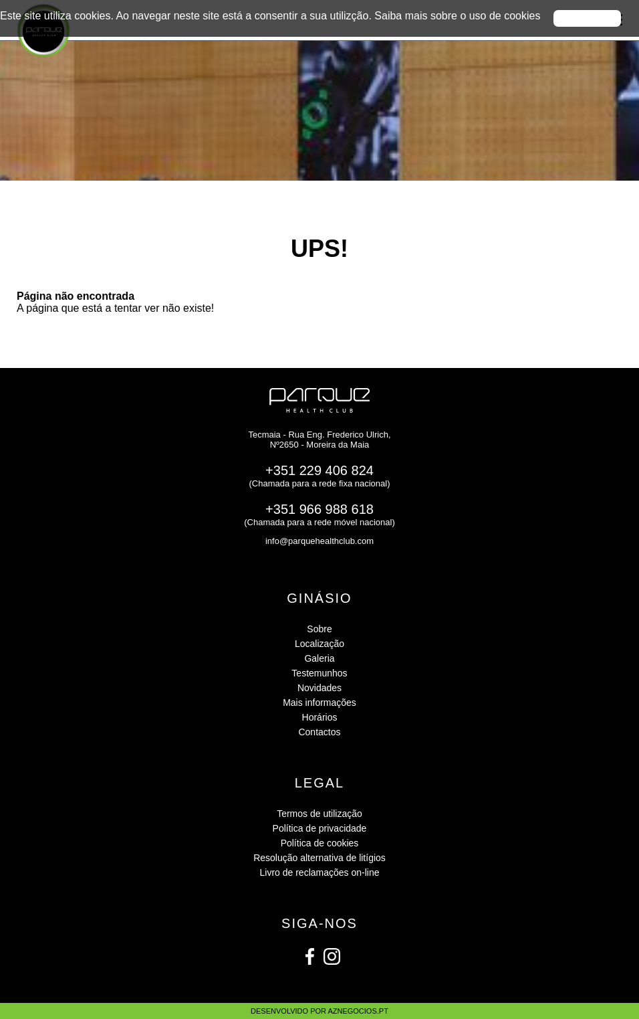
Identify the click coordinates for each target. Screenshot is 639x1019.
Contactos (319, 732)
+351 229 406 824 (319, 470)
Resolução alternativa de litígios (319, 857)
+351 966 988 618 (319, 509)
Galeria (319, 658)
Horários (320, 717)
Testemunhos (319, 673)
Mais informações (319, 702)
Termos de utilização (319, 813)
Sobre (319, 629)
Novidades (319, 687)
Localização (319, 643)
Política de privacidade (320, 828)
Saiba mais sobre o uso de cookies (457, 15)
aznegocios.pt (358, 1011)
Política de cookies (320, 843)
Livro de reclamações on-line (320, 872)
